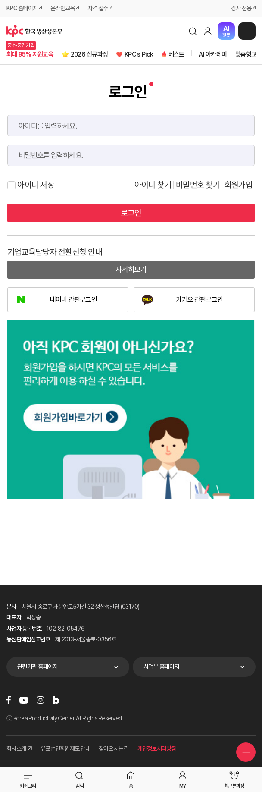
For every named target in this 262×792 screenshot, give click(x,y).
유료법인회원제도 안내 (65, 748)
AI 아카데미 (213, 54)
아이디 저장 (30, 185)
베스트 (176, 54)
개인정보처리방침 (156, 748)
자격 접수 (97, 8)
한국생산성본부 (34, 31)
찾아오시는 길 (114, 748)
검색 (192, 31)
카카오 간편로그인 (199, 299)
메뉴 (247, 31)
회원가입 (239, 185)
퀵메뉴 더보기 (246, 752)
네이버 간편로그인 (73, 299)
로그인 (207, 31)
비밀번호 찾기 (198, 185)
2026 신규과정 (89, 54)
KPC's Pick (139, 54)
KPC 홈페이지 (21, 8)
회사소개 (19, 748)
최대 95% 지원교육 (29, 54)
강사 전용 (241, 8)
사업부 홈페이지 (161, 666)
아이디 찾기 (153, 185)
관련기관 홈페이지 (37, 666)
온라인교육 (62, 8)
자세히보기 (130, 269)
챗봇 (226, 31)
